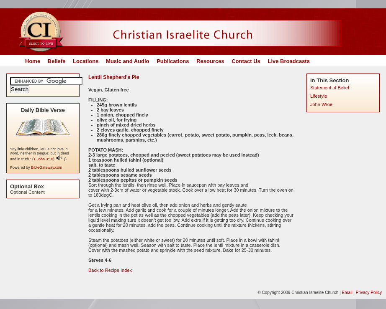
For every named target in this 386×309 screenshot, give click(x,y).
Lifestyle (318, 96)
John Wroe (321, 104)
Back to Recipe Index (110, 270)
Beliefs (57, 61)
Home (32, 61)
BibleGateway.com (46, 167)
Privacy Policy (369, 292)
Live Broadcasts (288, 61)
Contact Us (246, 61)
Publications (173, 61)
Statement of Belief (329, 87)
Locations (85, 61)
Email (347, 292)
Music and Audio (127, 61)
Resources (210, 61)
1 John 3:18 (43, 159)
